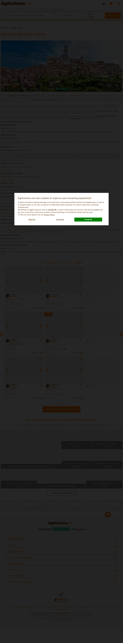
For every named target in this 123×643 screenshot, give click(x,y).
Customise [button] (60, 219)
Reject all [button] (32, 219)
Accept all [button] (88, 219)
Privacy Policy (49, 215)
